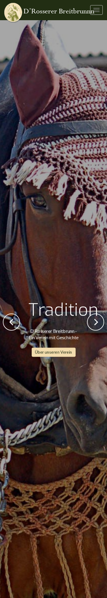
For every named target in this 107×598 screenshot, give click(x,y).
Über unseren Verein (53, 154)
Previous (11, 322)
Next (95, 322)
